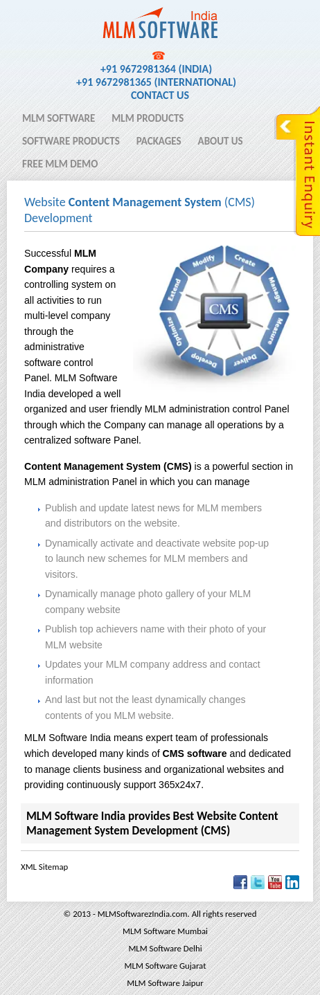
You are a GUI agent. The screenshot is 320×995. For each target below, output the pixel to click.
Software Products (71, 141)
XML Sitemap (44, 866)
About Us (220, 141)
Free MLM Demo (60, 164)
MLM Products (148, 118)
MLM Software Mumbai (165, 931)
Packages (158, 141)
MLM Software (58, 118)
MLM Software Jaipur (165, 983)
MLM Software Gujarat (165, 965)
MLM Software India (71, 16)
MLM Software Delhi (165, 948)
